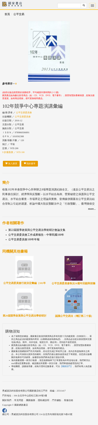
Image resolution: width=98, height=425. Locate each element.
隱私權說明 (43, 400)
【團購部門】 (66, 366)
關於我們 (6, 400)
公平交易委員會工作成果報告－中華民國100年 (36, 234)
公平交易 (18, 14)
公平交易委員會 (24, 112)
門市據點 (56, 400)
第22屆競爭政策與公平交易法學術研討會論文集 (36, 229)
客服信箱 (68, 400)
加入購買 (11, 163)
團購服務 (30, 400)
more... (92, 208)
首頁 (7, 14)
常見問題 (18, 400)
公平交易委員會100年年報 (24, 239)
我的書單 (30, 163)
